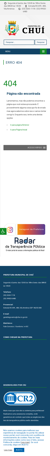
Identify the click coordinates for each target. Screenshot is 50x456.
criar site (19, 411)
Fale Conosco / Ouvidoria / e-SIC (15, 326)
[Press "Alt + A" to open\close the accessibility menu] (3, 231)
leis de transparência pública (14, 420)
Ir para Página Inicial (18, 130)
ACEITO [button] (19, 450)
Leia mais (25, 442)
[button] (35, 147)
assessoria (21, 414)
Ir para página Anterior (19, 125)
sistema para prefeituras (34, 411)
